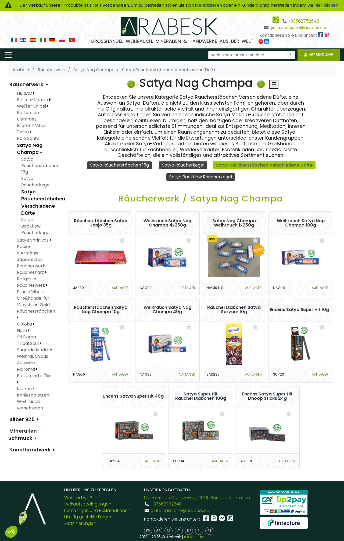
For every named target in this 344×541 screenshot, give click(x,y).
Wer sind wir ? (78, 497)
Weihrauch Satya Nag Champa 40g (167, 310)
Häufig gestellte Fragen (88, 517)
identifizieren (209, 5)
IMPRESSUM (194, 537)
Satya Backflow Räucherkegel (200, 177)
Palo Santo (28, 138)
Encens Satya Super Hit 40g (133, 396)
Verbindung (318, 54)
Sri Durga (26, 337)
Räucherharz (31, 272)
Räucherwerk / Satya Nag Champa (200, 199)
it (178, 530)
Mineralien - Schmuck (24, 434)
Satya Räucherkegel (183, 165)
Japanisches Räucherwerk (31, 262)
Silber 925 (22, 419)
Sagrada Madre (34, 350)
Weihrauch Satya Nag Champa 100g (301, 223)
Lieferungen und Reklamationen (97, 510)
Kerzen (25, 389)
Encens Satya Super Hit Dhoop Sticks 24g (267, 396)
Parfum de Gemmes (28, 115)
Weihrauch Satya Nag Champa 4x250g (167, 223)
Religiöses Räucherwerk (31, 282)
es (168, 530)
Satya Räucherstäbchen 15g (119, 165)
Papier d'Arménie (27, 249)
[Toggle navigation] (8, 55)
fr (148, 530)
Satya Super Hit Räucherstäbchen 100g (200, 396)
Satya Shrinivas (33, 240)
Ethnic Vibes (30, 292)
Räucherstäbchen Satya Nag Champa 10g (100, 310)
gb (158, 530)
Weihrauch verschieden (30, 404)
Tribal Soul (28, 343)
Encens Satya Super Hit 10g (299, 310)
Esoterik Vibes (31, 125)
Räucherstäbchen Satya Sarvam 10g (234, 310)
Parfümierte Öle (34, 376)
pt (209, 530)
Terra (23, 132)
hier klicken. (326, 5)
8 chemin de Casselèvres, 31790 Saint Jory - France (197, 497)
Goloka (25, 324)
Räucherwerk (27, 84)
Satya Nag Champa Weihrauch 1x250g (234, 223)
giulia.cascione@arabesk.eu (299, 27)
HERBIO (25, 93)
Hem (22, 330)
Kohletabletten (33, 395)
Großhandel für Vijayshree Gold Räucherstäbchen (36, 304)
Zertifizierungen (80, 523)
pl (199, 530)
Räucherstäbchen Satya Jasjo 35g (100, 223)
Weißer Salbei (32, 106)
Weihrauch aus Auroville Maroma (32, 362)
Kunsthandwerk (30, 449)
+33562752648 (303, 21)
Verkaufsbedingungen (87, 504)
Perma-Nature (33, 100)
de (189, 530)
